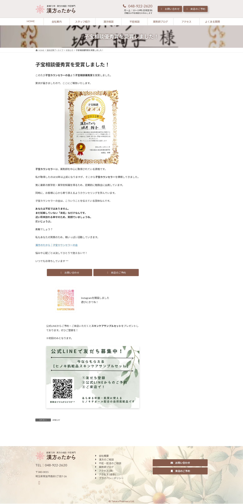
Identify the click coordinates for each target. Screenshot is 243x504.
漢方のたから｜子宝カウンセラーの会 (56, 245)
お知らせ (56, 420)
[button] (137, 6)
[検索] (200, 64)
